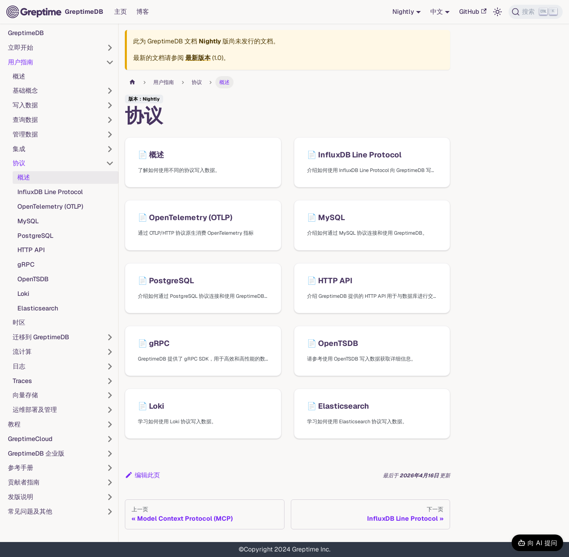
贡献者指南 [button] (24, 482)
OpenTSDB (33, 279)
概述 (19, 76)
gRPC (25, 264)
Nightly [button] (403, 11)
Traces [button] (22, 381)
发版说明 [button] (20, 497)
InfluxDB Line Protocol (50, 192)
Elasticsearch (37, 308)
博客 (142, 11)
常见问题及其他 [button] (30, 511)
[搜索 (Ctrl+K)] (536, 12)
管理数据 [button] (25, 134)
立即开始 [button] (20, 47)
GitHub (472, 11)
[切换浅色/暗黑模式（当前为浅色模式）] (497, 12)
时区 (19, 322)
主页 (120, 11)
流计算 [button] (22, 352)
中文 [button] (436, 11)
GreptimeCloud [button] (30, 439)
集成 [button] (19, 149)
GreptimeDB (26, 33)
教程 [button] (14, 424)
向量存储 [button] (25, 395)
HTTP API (31, 250)
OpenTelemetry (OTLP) (50, 206)
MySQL (28, 221)
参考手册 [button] (20, 468)
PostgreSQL (35, 236)
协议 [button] (19, 163)
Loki (23, 294)
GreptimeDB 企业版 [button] (36, 453)
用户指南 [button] (20, 62)
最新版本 (198, 58)
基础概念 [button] (25, 90)
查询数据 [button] (25, 120)
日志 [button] (19, 366)
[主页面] (132, 82)
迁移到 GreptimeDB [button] (41, 337)
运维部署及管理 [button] (35, 410)
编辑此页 (142, 475)
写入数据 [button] (25, 105)
